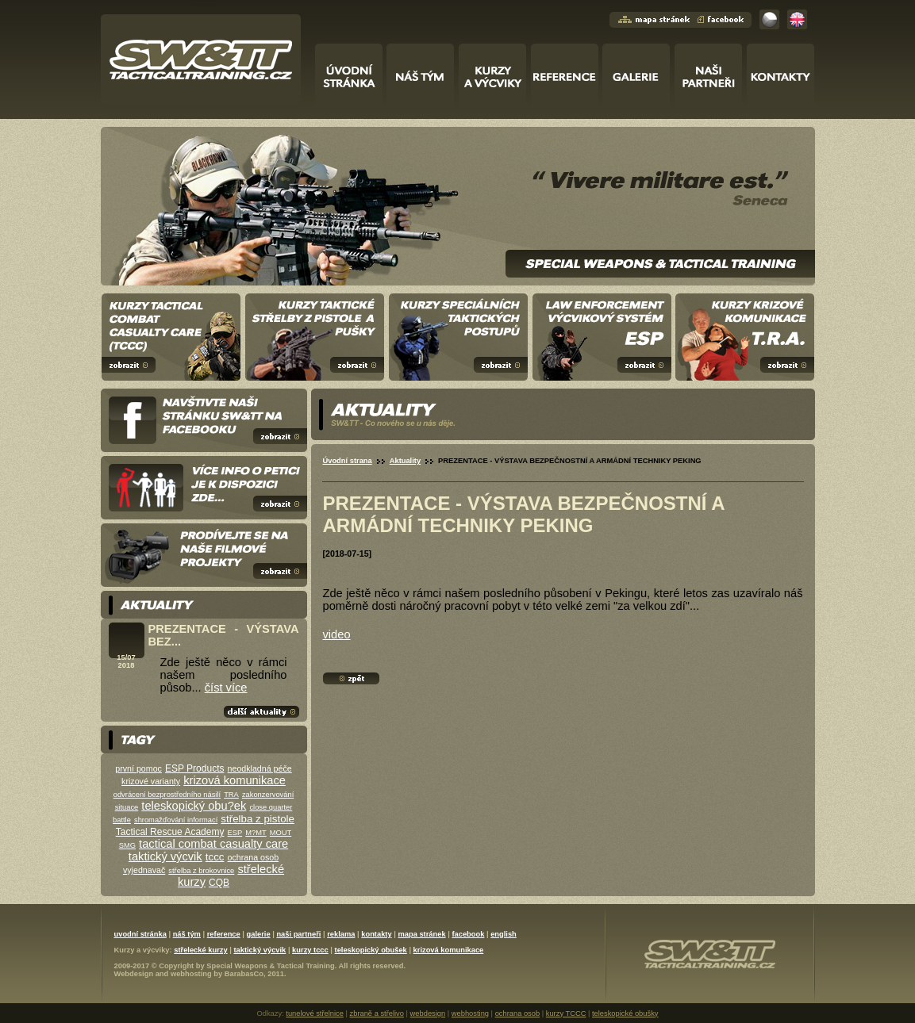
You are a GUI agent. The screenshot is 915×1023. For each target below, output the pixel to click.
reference (223, 934)
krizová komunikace (234, 780)
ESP (235, 833)
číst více (226, 687)
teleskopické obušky (625, 1013)
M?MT (255, 833)
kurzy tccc (310, 950)
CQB (219, 882)
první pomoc (138, 768)
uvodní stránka (140, 934)
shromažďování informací (175, 820)
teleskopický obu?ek (193, 805)
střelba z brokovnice (201, 871)
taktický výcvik (165, 856)
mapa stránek (421, 934)
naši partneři (298, 934)
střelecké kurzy (200, 950)
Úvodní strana (347, 461)
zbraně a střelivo (377, 1013)
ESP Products (194, 768)
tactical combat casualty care (213, 843)
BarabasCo (244, 974)
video (337, 634)
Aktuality (405, 461)
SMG (127, 845)
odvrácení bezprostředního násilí (167, 795)
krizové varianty (150, 781)
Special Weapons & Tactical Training (270, 966)
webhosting (191, 974)
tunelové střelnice (315, 1013)
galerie (259, 934)
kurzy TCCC (566, 1013)
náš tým (187, 934)
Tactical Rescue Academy (170, 831)
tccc (215, 857)
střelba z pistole (257, 819)
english (503, 934)
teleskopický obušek (371, 950)
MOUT (280, 833)
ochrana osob (253, 857)
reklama (341, 934)
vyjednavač (144, 870)
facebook (468, 934)
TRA (231, 795)
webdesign (428, 1013)
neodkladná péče (260, 768)
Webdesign (134, 974)
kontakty (376, 934)
